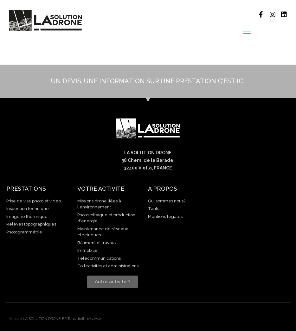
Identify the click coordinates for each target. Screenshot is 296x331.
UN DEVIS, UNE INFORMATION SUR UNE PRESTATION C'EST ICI (148, 81)
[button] (112, 282)
